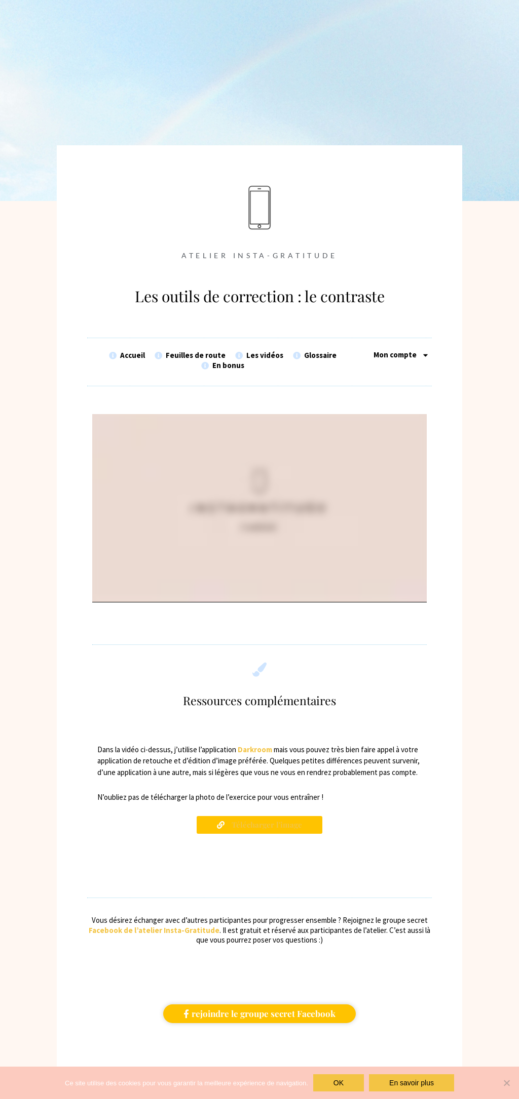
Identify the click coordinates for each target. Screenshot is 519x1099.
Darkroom (255, 750)
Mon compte (401, 355)
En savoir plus (411, 1083)
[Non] (506, 1083)
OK (338, 1083)
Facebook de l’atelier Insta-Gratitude (154, 930)
